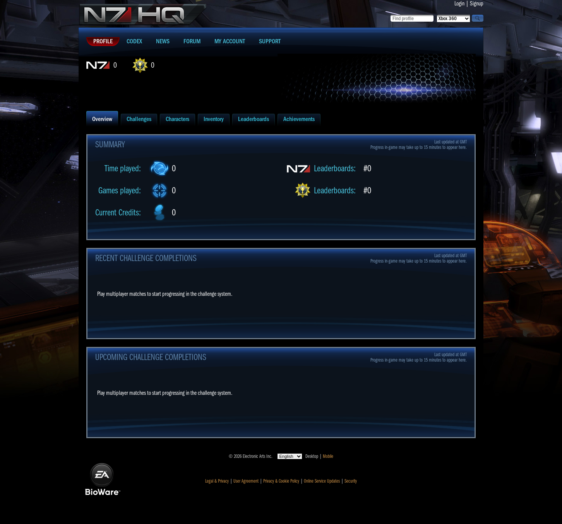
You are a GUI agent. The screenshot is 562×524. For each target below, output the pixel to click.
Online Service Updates (322, 481)
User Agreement (246, 481)
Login (459, 3)
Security (350, 481)
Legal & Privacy (217, 481)
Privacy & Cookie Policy (281, 481)
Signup (476, 3)
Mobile (328, 456)
